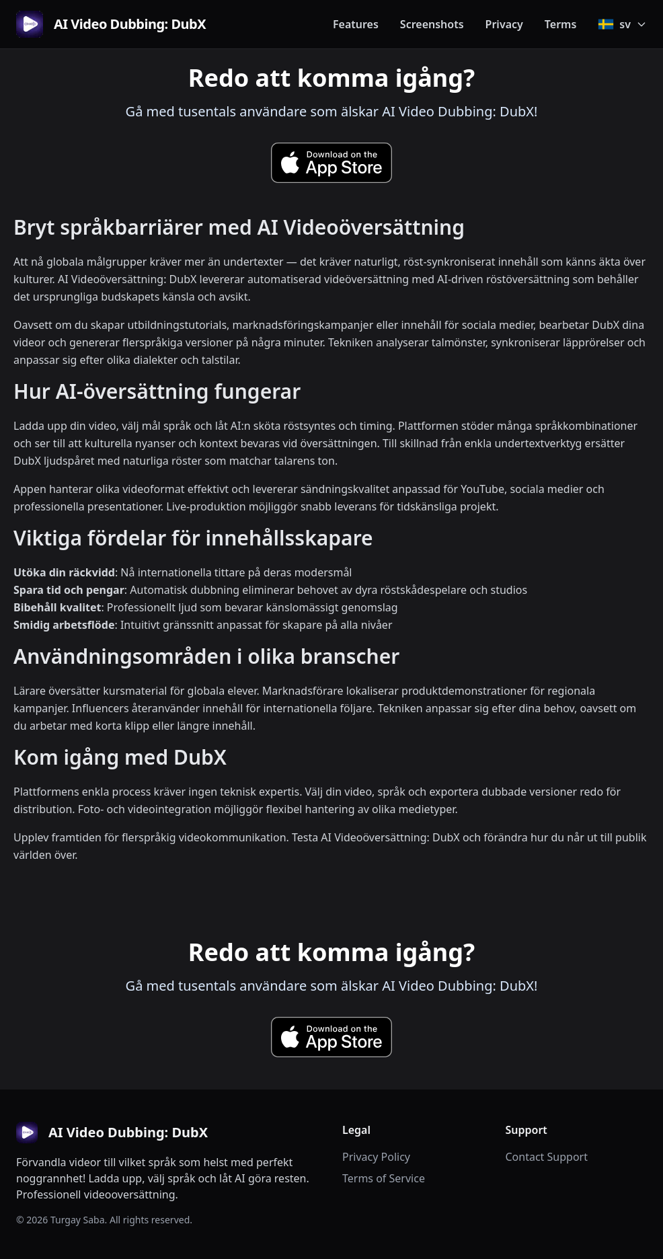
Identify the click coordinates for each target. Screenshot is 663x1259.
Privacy (504, 24)
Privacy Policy (376, 1156)
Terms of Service (383, 1178)
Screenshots (432, 24)
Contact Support (547, 1156)
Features (356, 24)
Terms (561, 24)
